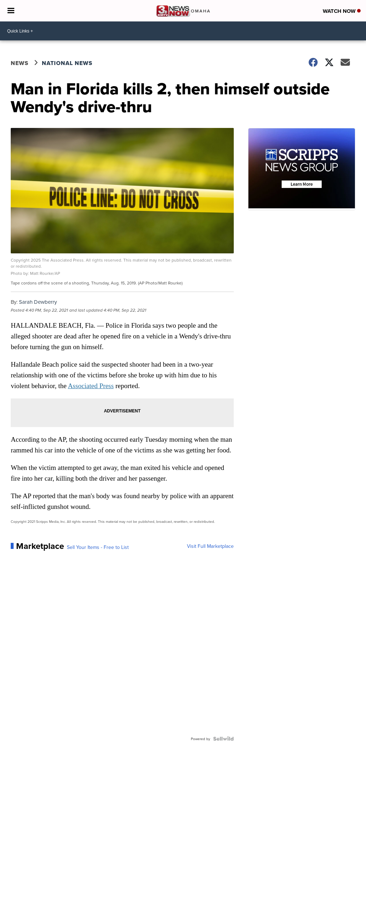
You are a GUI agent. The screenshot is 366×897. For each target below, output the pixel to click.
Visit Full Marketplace (210, 546)
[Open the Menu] (10, 10)
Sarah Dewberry (38, 302)
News (20, 63)
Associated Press (91, 386)
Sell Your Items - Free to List (98, 547)
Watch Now (342, 11)
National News (67, 63)
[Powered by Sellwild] (223, 738)
